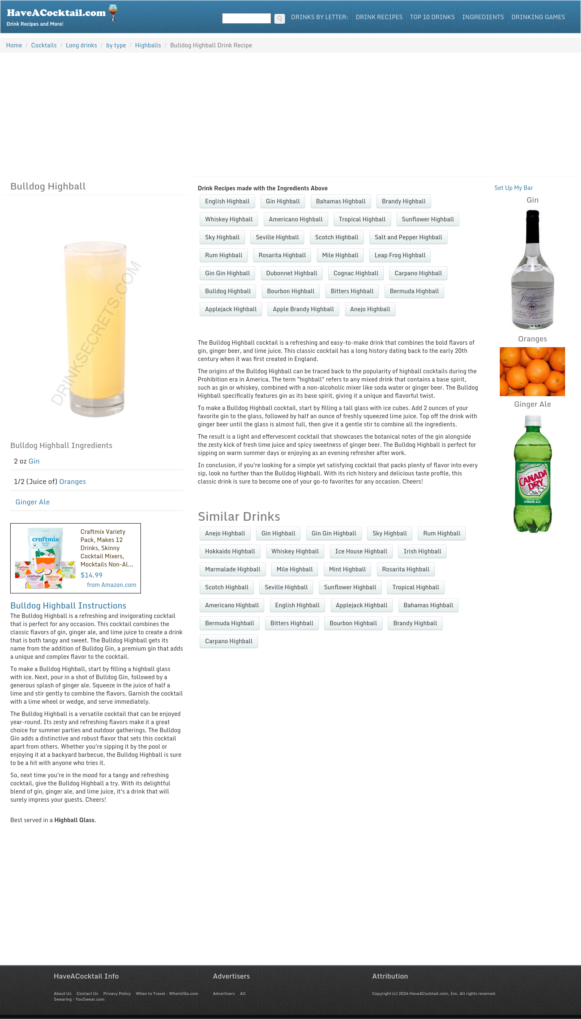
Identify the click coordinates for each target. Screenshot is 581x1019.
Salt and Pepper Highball (409, 237)
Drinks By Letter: (319, 17)
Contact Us (87, 993)
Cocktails (44, 45)
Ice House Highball (361, 551)
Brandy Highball (404, 201)
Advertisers (224, 993)
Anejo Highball (370, 309)
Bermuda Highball (414, 291)
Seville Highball (277, 237)
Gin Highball (283, 201)
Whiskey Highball (229, 219)
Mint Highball (347, 569)
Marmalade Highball (232, 569)
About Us (62, 993)
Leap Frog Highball (399, 255)
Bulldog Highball (228, 291)
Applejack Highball (230, 309)
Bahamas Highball (341, 201)
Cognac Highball (356, 273)
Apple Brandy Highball (303, 309)
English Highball (227, 201)
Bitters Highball (352, 291)
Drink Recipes (379, 17)
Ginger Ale (33, 501)
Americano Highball (296, 219)
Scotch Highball (336, 237)
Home (14, 45)
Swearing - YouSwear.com (79, 999)
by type (116, 45)
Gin (34, 460)
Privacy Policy (117, 993)
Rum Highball (223, 255)
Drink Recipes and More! (65, 14)
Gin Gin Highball (227, 273)
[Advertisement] (291, 114)
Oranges (72, 481)
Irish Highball (422, 551)
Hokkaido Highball (230, 551)
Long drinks (81, 45)
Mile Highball (340, 255)
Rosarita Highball (282, 255)
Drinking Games (538, 17)
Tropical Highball (362, 219)
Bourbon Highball (290, 291)
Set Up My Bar (513, 187)
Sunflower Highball (428, 219)
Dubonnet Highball (291, 273)
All (243, 993)
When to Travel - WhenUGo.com (167, 993)
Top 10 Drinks (432, 17)
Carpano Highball (418, 273)
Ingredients (483, 17)
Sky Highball (222, 237)
